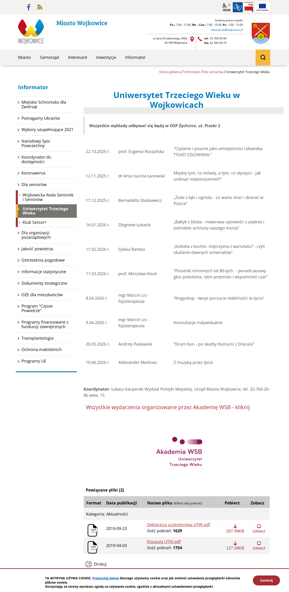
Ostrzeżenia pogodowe (43, 260)
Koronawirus (33, 173)
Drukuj (100, 564)
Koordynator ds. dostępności (36, 159)
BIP (249, 7)
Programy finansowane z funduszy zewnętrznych (44, 324)
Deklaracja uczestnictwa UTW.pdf (178, 525)
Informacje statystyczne (43, 271)
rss (40, 7)
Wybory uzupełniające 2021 (47, 129)
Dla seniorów (213, 72)
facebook (29, 7)
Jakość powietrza (37, 248)
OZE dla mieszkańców (42, 294)
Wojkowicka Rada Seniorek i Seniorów (48, 197)
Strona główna (170, 72)
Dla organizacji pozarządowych (36, 235)
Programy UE (33, 361)
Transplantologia (37, 338)
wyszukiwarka (263, 57)
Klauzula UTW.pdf (164, 541)
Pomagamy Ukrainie (40, 118)
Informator (192, 72)
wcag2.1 (227, 7)
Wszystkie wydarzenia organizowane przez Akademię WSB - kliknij (168, 407)
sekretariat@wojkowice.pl (227, 30)
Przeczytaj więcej (105, 578)
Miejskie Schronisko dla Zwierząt (43, 104)
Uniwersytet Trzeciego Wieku (45, 211)
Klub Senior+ (35, 222)
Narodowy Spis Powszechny (35, 143)
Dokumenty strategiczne (44, 283)
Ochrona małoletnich (41, 349)
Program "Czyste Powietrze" (37, 308)
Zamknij (266, 580)
